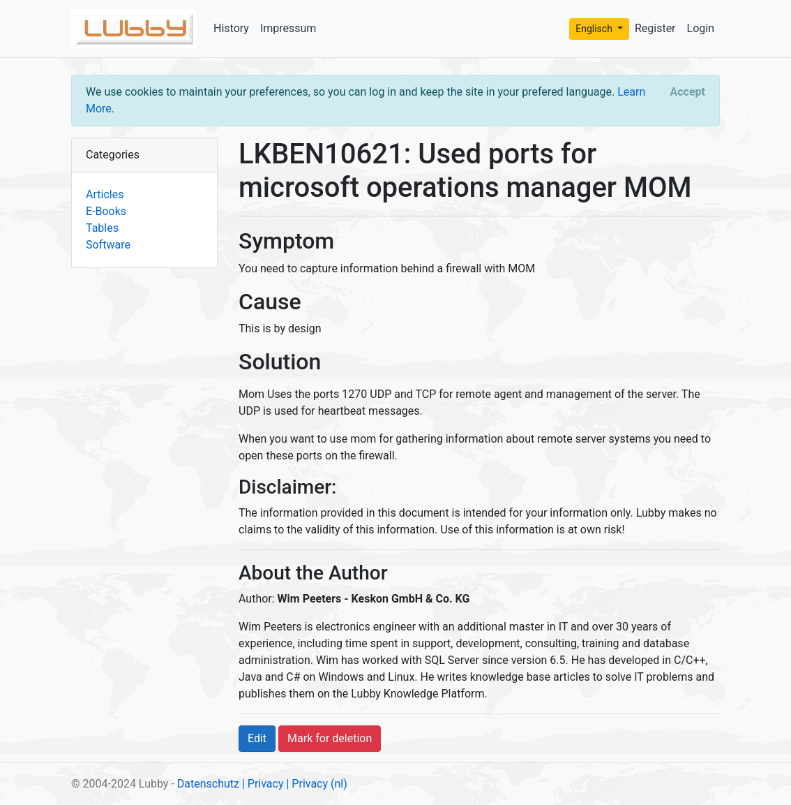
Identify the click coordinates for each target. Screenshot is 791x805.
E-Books (106, 211)
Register (655, 28)
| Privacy (263, 783)
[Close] (687, 92)
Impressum (288, 28)
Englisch (595, 28)
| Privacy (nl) (316, 783)
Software (108, 244)
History (231, 28)
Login (700, 28)
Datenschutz (208, 783)
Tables (102, 228)
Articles (104, 194)
